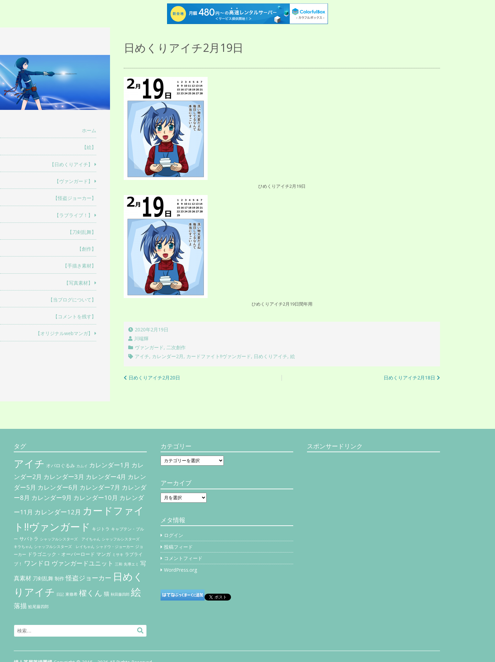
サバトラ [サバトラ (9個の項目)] (28, 539)
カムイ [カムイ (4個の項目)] (82, 466)
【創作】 (86, 249)
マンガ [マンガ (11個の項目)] (103, 554)
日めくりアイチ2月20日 (154, 377)
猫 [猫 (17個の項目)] (106, 593)
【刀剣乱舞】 (81, 232)
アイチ (142, 356)
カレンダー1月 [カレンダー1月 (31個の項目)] (109, 464)
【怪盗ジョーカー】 (74, 198)
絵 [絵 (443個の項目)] (136, 592)
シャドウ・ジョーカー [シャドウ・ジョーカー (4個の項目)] (115, 546)
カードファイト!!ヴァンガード (218, 356)
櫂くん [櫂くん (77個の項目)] (90, 592)
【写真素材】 (78, 282)
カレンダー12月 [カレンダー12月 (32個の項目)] (57, 511)
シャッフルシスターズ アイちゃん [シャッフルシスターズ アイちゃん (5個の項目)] (70, 538)
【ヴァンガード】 (73, 181)
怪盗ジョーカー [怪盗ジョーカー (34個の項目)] (88, 577)
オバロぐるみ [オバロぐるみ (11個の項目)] (60, 465)
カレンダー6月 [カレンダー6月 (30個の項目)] (57, 487)
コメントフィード (183, 558)
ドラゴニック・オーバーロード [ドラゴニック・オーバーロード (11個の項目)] (61, 554)
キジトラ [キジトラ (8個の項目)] (101, 529)
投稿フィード (178, 547)
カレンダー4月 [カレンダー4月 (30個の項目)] (106, 476)
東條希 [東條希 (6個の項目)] (71, 594)
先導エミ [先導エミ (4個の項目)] (131, 564)
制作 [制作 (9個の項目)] (59, 578)
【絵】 (89, 147)
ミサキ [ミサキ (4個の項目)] (117, 554)
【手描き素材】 (79, 265)
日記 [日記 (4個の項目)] (60, 594)
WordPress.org (180, 570)
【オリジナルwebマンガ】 (64, 333)
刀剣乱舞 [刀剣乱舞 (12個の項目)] (43, 578)
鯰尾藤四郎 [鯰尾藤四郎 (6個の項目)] (38, 606)
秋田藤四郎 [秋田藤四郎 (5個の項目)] (120, 594)
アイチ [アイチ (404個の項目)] (29, 463)
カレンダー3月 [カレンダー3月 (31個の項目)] (63, 476)
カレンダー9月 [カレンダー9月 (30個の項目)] (51, 497)
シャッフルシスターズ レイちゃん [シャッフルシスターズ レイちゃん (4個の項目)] (64, 546)
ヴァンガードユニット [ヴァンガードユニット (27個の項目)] (82, 563)
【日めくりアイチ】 (71, 164)
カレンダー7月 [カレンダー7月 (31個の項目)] (99, 487)
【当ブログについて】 (72, 299)
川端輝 (141, 338)
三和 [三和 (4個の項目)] (118, 564)
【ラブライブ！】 (73, 215)
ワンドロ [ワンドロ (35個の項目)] (37, 563)
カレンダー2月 (168, 356)
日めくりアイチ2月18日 (409, 377)
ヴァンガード (149, 347)
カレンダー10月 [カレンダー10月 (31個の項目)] (95, 497)
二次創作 (176, 347)
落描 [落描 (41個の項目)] (20, 605)
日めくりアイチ (270, 356)
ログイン (173, 535)
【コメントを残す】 (74, 316)
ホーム (89, 130)
